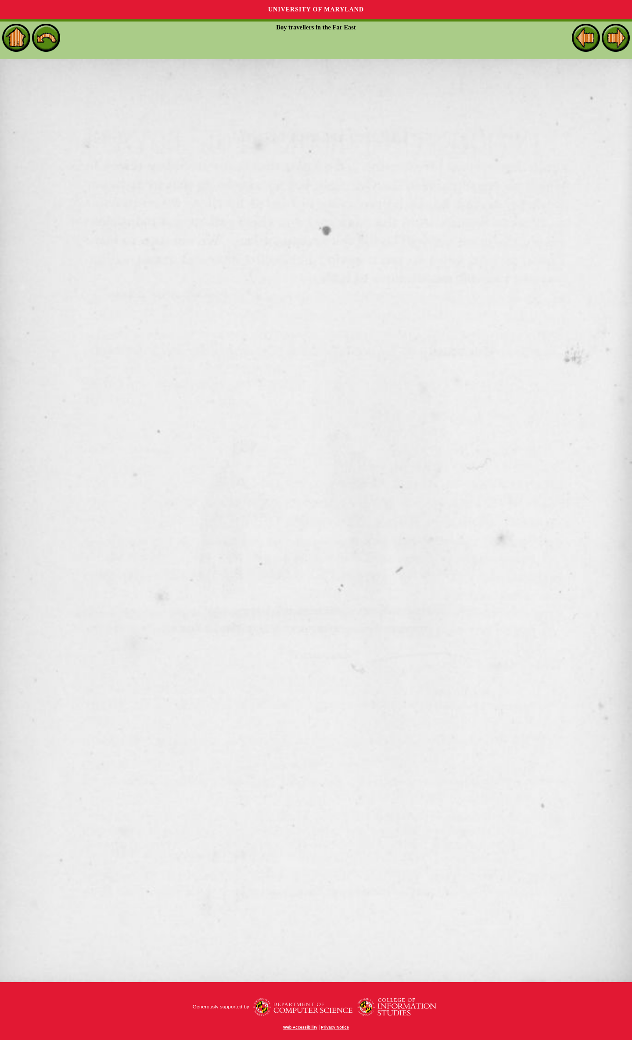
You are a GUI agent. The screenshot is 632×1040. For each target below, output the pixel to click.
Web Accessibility (300, 1027)
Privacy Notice (335, 1027)
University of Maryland (316, 9)
